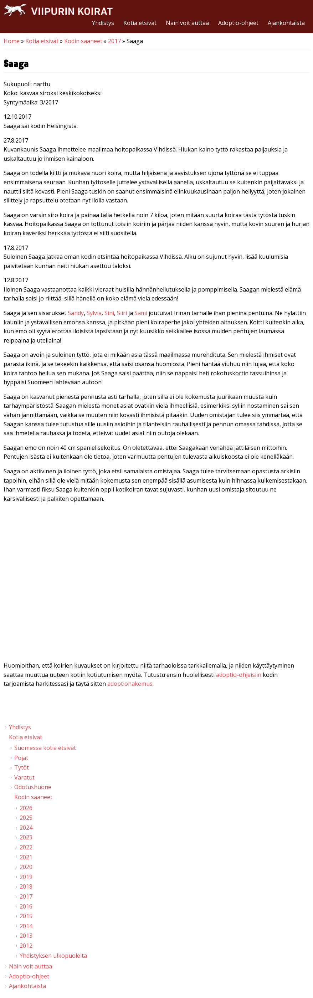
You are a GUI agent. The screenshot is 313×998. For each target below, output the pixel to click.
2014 (26, 926)
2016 (26, 906)
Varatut (24, 777)
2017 (114, 41)
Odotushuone (32, 787)
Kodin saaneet (83, 41)
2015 (26, 916)
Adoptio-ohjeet (238, 23)
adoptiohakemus (130, 684)
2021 (26, 857)
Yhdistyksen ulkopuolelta (53, 956)
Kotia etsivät (139, 23)
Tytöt (21, 767)
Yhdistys (103, 23)
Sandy (76, 313)
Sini (109, 313)
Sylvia (94, 313)
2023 (26, 837)
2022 (26, 847)
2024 (26, 828)
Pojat (21, 758)
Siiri (122, 313)
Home (12, 41)
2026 (26, 808)
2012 (26, 946)
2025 (26, 818)
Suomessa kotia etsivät (45, 748)
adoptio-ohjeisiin (238, 675)
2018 (26, 886)
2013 (26, 936)
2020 (26, 867)
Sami (140, 313)
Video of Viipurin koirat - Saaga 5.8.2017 (156, 583)
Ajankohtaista (286, 23)
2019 (26, 877)
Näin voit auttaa (187, 23)
